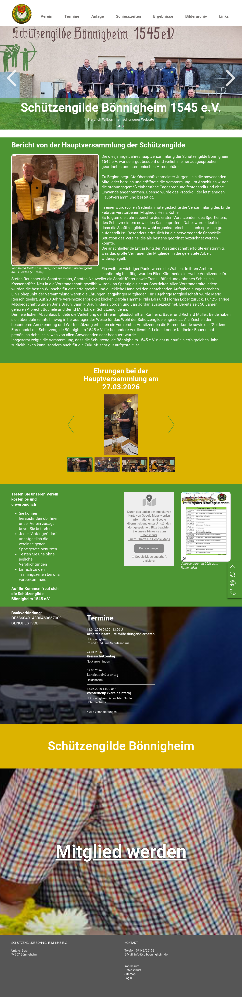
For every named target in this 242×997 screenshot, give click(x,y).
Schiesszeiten (128, 16)
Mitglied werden (121, 851)
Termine (71, 16)
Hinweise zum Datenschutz (153, 533)
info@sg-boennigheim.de (151, 954)
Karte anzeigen (149, 548)
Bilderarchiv (196, 16)
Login (128, 978)
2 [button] (123, 126)
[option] (121, 78)
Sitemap (130, 974)
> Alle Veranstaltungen (102, 712)
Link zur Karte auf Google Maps (149, 539)
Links (224, 16)
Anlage (97, 16)
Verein (46, 16)
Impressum (131, 966)
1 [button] (119, 126)
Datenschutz (132, 970)
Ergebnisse (163, 16)
